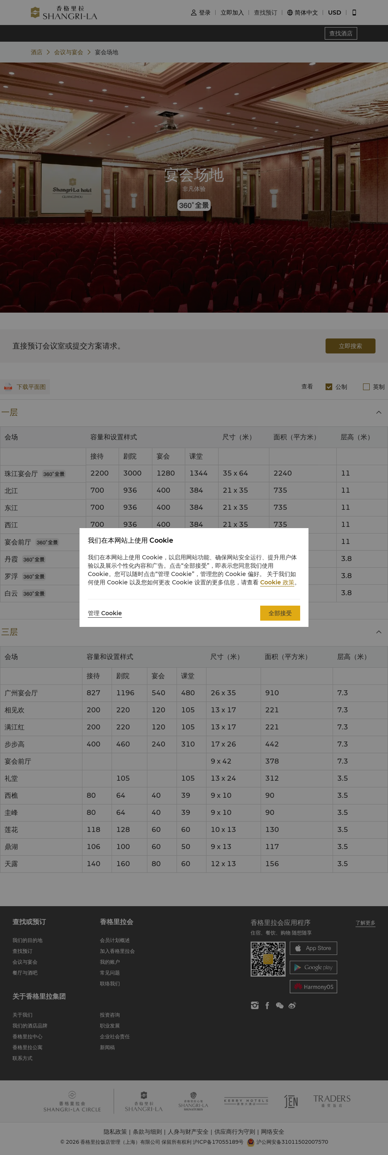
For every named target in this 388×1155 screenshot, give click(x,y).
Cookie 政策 (277, 582)
